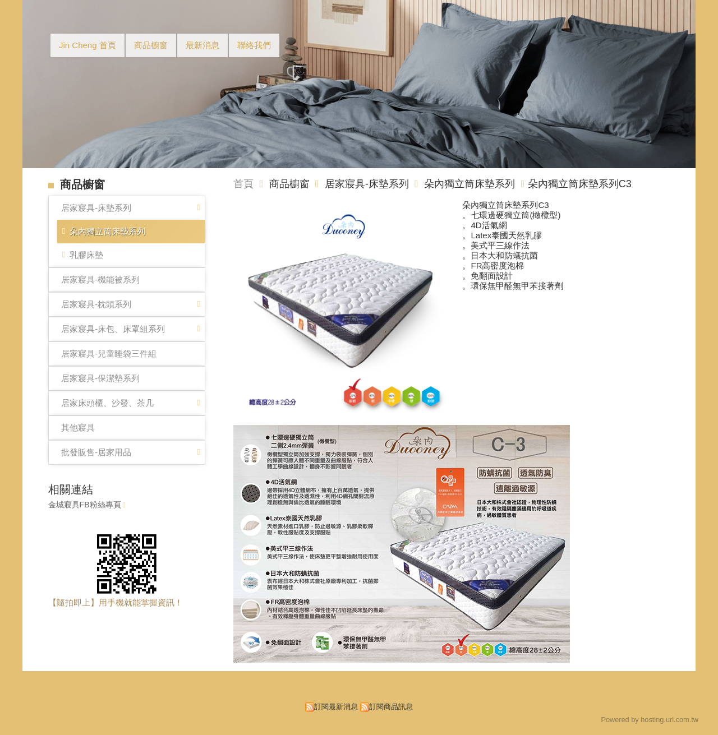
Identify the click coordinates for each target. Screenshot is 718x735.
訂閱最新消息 (336, 706)
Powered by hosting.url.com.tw (649, 719)
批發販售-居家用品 (96, 452)
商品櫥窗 (290, 183)
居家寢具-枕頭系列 (96, 304)
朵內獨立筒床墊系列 (107, 231)
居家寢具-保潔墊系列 (100, 378)
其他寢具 (78, 427)
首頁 (243, 183)
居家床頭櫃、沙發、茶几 (107, 403)
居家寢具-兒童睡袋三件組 (109, 353)
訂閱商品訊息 (391, 706)
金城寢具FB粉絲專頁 (84, 505)
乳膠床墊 (86, 255)
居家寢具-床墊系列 (96, 207)
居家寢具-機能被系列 (100, 279)
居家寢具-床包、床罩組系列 (113, 329)
